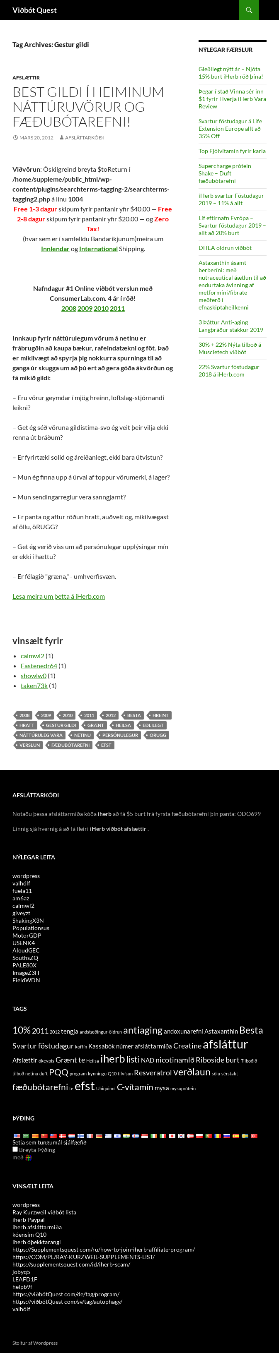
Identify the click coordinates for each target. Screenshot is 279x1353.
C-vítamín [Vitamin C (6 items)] (135, 1087)
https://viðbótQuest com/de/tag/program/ (65, 1294)
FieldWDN (26, 980)
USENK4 (23, 942)
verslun (29, 745)
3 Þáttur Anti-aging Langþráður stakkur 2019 (231, 326)
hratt (26, 725)
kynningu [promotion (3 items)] (97, 1073)
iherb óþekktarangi (36, 1241)
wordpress (26, 875)
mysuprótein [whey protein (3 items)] (183, 1088)
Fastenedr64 (39, 665)
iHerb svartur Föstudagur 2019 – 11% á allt (231, 199)
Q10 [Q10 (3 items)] (112, 1073)
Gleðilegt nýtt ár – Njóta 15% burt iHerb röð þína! (231, 72)
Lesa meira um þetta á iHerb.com (58, 596)
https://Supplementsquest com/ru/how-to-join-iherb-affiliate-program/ (103, 1249)
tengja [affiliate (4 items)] (69, 1031)
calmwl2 (32, 656)
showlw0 (33, 675)
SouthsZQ (25, 957)
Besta (134, 715)
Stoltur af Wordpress (35, 1343)
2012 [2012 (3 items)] (55, 1031)
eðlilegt (153, 725)
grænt (95, 725)
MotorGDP (26, 935)
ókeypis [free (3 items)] (46, 1060)
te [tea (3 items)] (71, 1088)
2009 (85, 308)
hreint (161, 715)
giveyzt (21, 912)
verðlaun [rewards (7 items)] (192, 1071)
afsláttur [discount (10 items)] (225, 1043)
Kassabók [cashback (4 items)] (101, 1046)
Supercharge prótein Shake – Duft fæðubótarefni (225, 173)
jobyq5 (21, 1271)
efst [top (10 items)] (85, 1085)
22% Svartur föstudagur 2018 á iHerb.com (229, 370)
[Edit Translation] (15, 1149)
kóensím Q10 (29, 1234)
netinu (82, 735)
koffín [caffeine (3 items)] (81, 1046)
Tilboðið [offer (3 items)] (249, 1060)
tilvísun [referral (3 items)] (125, 1073)
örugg (158, 735)
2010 (101, 308)
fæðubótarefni (70, 745)
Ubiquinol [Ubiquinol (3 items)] (106, 1088)
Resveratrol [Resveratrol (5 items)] (153, 1072)
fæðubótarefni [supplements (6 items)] (40, 1087)
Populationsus (30, 927)
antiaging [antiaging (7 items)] (143, 1030)
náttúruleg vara (41, 735)
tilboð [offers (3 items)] (18, 1073)
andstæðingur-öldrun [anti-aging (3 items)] (101, 1031)
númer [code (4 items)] (124, 1046)
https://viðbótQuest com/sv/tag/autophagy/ (67, 1301)
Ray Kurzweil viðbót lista (44, 1212)
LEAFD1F (24, 1279)
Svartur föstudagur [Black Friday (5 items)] (43, 1045)
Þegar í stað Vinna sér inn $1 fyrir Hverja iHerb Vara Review (232, 99)
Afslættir (26, 77)
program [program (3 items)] (78, 1073)
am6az (20, 898)
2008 (68, 308)
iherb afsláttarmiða (37, 1227)
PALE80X (24, 965)
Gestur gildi (61, 725)
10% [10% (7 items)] (21, 1030)
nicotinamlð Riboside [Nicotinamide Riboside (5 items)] (189, 1059)
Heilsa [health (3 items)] (92, 1060)
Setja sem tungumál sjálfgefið (49, 1142)
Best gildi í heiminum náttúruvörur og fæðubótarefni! (88, 106)
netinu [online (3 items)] (31, 1073)
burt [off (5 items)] (233, 1059)
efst (106, 745)
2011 (117, 308)
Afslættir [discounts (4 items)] (24, 1060)
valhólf (21, 883)
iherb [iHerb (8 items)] (112, 1058)
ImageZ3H (25, 972)
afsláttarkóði (84, 137)
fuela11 (22, 890)
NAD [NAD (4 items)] (147, 1060)
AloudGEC (26, 950)
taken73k (34, 685)
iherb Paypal (28, 1219)
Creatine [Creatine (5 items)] (187, 1045)
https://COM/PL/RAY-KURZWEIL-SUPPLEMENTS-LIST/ (83, 1256)
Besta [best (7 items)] (251, 1030)
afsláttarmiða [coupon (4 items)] (153, 1046)
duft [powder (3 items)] (43, 1073)
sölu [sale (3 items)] (216, 1073)
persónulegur (120, 735)
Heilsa (123, 725)
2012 (111, 715)
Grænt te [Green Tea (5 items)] (70, 1059)
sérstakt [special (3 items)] (229, 1073)
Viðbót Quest (34, 9)
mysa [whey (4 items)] (162, 1088)
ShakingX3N (28, 920)
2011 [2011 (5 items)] (40, 1030)
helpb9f (22, 1286)
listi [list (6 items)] (133, 1059)
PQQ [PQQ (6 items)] (58, 1072)
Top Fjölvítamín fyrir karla (232, 150)
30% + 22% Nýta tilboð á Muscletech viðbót (230, 348)
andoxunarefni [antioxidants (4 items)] (183, 1031)
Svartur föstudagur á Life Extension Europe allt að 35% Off (230, 128)
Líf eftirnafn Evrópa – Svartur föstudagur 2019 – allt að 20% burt (232, 225)
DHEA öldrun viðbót (225, 247)
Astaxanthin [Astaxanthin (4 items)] (221, 1031)
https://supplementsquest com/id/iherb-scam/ (71, 1264)
